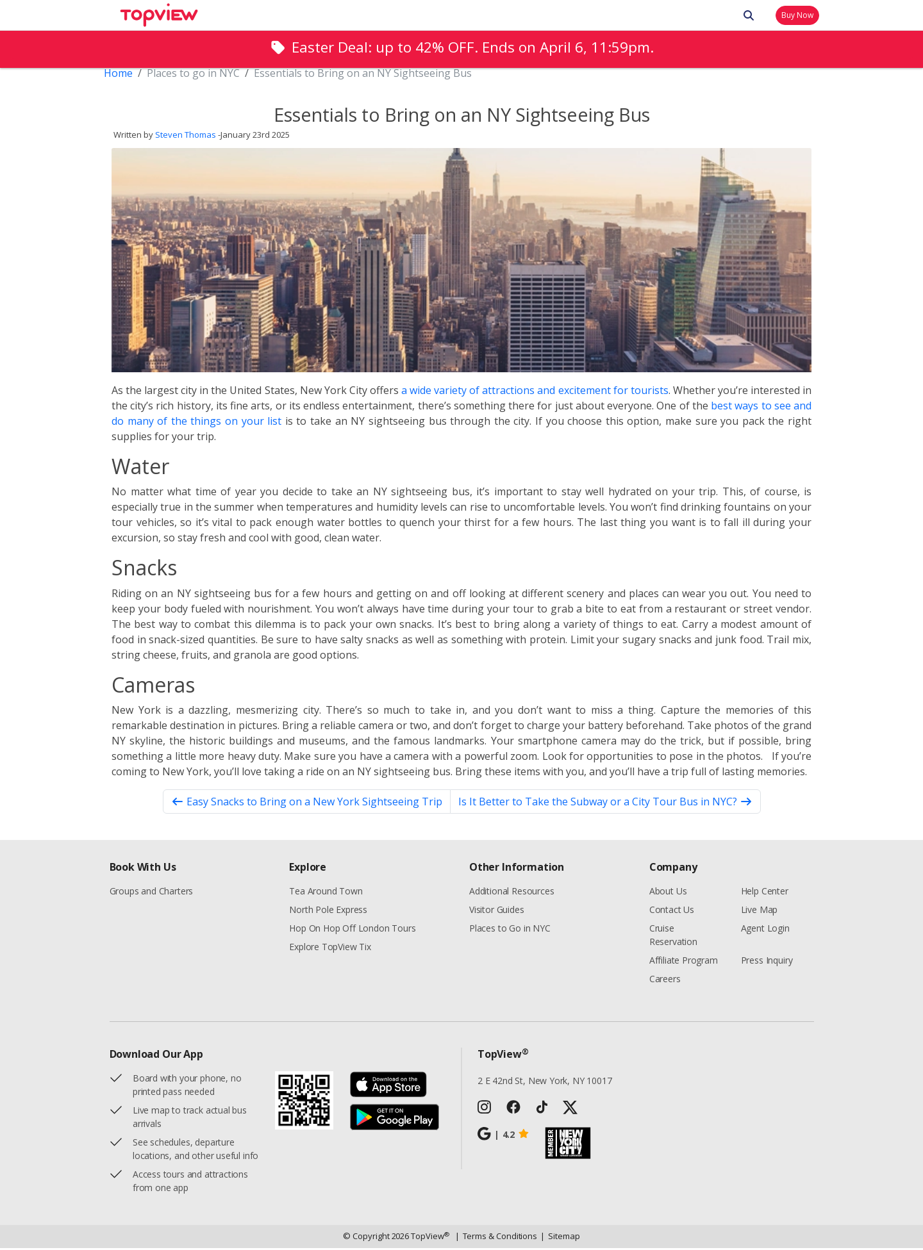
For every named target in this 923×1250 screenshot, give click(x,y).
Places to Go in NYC (510, 930)
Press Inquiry (767, 962)
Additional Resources (511, 893)
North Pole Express (328, 911)
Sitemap (559, 1238)
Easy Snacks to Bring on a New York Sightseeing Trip (306, 803)
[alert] (461, 49)
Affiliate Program (683, 962)
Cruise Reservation (673, 937)
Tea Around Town (325, 893)
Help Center (764, 893)
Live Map (759, 911)
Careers (665, 981)
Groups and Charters (152, 893)
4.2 (503, 1136)
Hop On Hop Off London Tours (352, 930)
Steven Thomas (185, 137)
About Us (668, 893)
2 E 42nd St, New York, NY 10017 (545, 1082)
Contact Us (671, 911)
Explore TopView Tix (330, 948)
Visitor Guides (496, 911)
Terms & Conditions (496, 1238)
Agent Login (765, 930)
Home (118, 75)
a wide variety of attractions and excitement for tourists (535, 392)
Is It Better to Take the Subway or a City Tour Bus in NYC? (605, 803)
